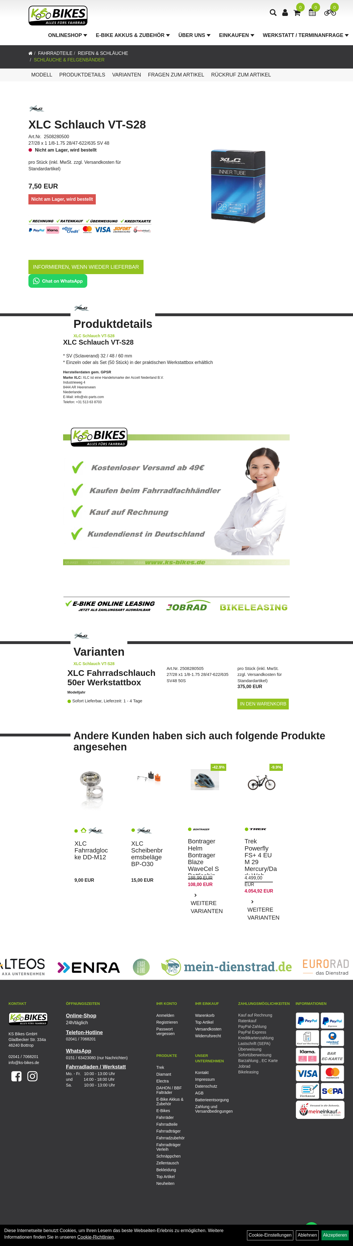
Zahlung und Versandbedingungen (208, 1108)
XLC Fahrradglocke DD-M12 (91, 850)
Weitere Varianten (206, 907)
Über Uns (194, 35)
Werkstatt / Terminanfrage (306, 35)
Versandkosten (208, 1029)
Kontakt (202, 1072)
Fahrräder (165, 1117)
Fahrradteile (55, 53)
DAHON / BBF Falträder (169, 1090)
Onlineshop (67, 35)
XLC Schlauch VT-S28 (87, 124)
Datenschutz (206, 1086)
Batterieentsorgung (208, 1100)
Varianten (126, 75)
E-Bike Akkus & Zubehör (133, 35)
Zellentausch (167, 1163)
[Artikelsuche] (273, 13)
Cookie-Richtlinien (95, 1237)
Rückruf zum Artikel (241, 75)
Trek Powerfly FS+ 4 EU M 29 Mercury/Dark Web (261, 858)
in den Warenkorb (263, 703)
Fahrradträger (168, 1131)
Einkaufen (236, 35)
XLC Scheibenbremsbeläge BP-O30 (147, 854)
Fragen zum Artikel (176, 75)
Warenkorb (205, 1015)
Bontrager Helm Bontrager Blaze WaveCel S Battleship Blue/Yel (203, 862)
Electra (162, 1081)
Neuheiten (165, 1183)
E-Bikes (163, 1110)
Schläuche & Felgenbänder (69, 59)
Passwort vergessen (165, 1031)
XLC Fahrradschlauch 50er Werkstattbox (111, 677)
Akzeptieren (335, 1235)
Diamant (163, 1074)
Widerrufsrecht (208, 1036)
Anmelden (165, 1015)
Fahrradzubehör (170, 1138)
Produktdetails (82, 75)
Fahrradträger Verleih (168, 1147)
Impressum (205, 1079)
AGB (199, 1093)
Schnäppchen (168, 1156)
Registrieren (167, 1022)
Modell (41, 75)
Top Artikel (204, 1022)
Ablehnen (307, 1235)
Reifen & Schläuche (103, 53)
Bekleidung (166, 1170)
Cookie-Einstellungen (270, 1235)
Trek (160, 1067)
